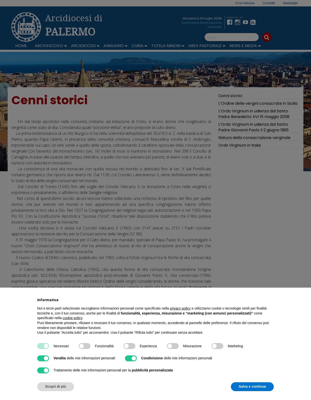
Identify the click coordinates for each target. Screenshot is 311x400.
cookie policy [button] (72, 318)
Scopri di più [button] (55, 386)
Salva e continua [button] (252, 386)
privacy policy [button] (180, 308)
